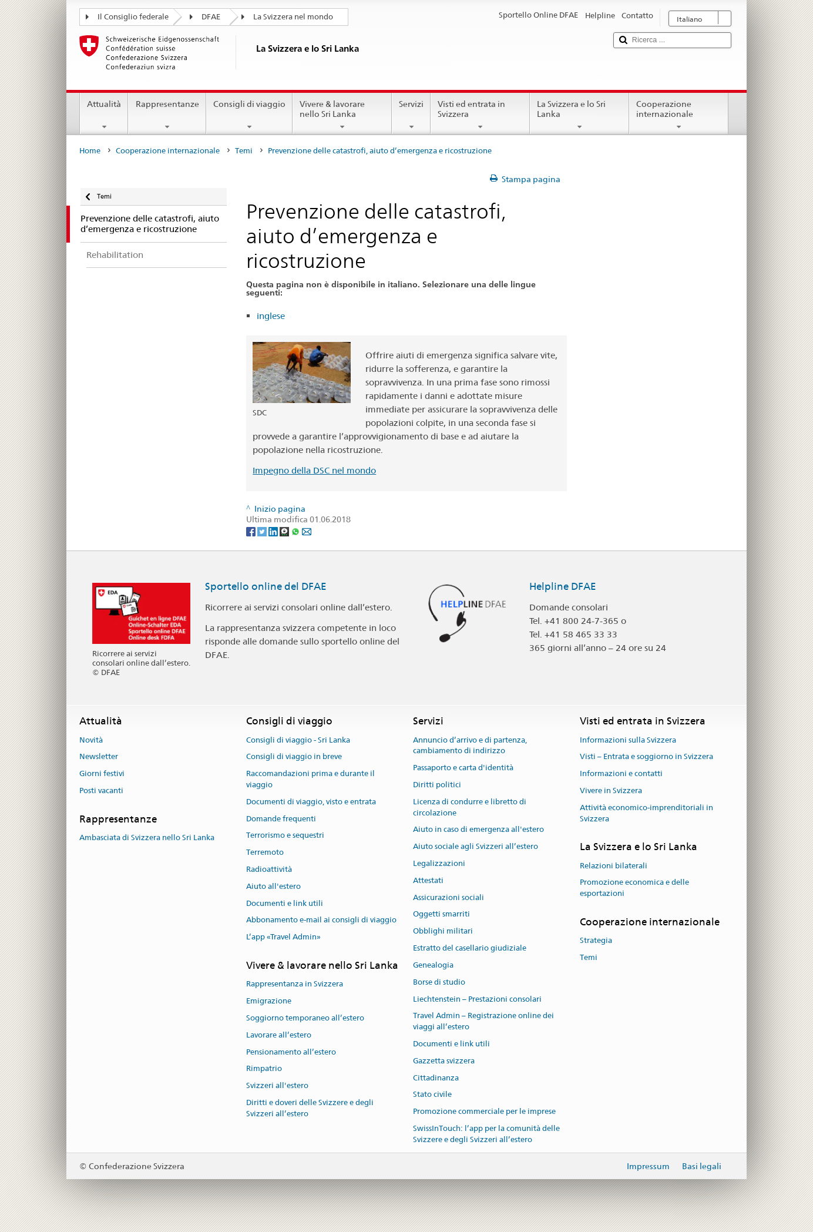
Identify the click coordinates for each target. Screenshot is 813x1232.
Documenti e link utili (284, 903)
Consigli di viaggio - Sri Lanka (298, 740)
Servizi (411, 115)
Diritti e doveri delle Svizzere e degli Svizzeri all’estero (310, 1108)
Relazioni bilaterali (613, 865)
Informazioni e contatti (621, 773)
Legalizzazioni (439, 863)
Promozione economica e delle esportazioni (634, 888)
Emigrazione (268, 1000)
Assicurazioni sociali (448, 897)
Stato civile (432, 1094)
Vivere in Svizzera (611, 790)
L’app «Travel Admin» (283, 937)
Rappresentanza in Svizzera (294, 984)
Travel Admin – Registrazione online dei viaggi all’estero (483, 1022)
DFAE (210, 16)
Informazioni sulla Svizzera (628, 740)
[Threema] (285, 531)
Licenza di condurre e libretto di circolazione (469, 807)
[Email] (306, 531)
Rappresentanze (167, 115)
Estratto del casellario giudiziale (469, 948)
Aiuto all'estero (273, 886)
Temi (244, 150)
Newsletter (98, 757)
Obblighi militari (443, 931)
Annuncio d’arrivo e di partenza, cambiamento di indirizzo (470, 746)
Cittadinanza (436, 1077)
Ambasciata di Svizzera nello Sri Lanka (146, 837)
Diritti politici (437, 784)
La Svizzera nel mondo (293, 16)
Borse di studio (439, 982)
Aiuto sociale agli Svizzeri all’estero (475, 846)
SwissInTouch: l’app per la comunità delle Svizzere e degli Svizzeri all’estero (486, 1134)
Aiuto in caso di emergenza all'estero (478, 829)
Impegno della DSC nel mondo (314, 470)
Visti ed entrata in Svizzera (480, 115)
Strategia (596, 940)
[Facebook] (251, 531)
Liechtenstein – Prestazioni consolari (477, 999)
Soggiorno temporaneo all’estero (305, 1017)
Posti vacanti (101, 790)
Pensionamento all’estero (291, 1052)
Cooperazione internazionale (679, 115)
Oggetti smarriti (441, 914)
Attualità (103, 115)
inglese (271, 315)
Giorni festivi (102, 773)
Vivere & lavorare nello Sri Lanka (342, 115)
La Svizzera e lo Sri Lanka (579, 115)
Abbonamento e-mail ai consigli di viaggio (321, 920)
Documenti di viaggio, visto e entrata (311, 801)
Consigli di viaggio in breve (294, 757)
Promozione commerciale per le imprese (484, 1111)
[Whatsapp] (296, 531)
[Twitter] (262, 531)
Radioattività (269, 869)
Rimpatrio (264, 1069)
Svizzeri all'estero (277, 1085)
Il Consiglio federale (133, 16)
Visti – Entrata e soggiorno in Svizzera (646, 757)
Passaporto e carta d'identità (463, 767)
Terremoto (265, 852)
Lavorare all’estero (278, 1034)
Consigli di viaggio (249, 115)
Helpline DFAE (562, 586)
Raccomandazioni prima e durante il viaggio (310, 779)
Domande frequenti (281, 818)
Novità (91, 740)
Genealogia (433, 965)
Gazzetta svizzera (444, 1060)
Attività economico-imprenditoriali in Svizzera (646, 813)
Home (89, 150)
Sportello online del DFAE (266, 586)
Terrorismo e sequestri (285, 835)
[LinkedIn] (274, 531)
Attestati (428, 880)
